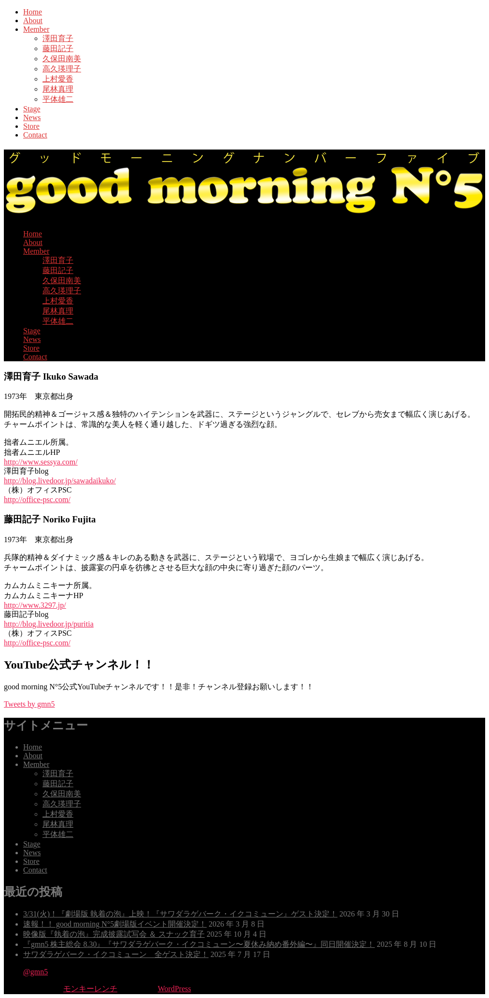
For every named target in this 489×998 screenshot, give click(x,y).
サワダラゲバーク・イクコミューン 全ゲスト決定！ (116, 954)
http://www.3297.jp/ (35, 605)
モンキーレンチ (90, 988)
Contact (35, 135)
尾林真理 (57, 89)
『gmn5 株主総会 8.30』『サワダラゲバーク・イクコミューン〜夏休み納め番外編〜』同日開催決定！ (199, 944)
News (32, 117)
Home (32, 12)
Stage (32, 109)
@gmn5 (35, 972)
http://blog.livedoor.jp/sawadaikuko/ (60, 481)
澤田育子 (57, 38)
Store (31, 126)
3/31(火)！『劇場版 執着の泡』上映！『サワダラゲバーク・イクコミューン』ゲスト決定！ (180, 914)
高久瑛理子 (61, 69)
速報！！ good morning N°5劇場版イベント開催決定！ (115, 924)
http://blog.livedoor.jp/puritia (49, 624)
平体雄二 (57, 99)
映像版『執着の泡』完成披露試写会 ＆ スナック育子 (114, 934)
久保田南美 (61, 59)
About (32, 20)
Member (36, 29)
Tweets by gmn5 (29, 704)
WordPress (174, 988)
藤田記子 (57, 48)
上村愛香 (57, 79)
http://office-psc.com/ (37, 499)
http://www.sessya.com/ (41, 462)
